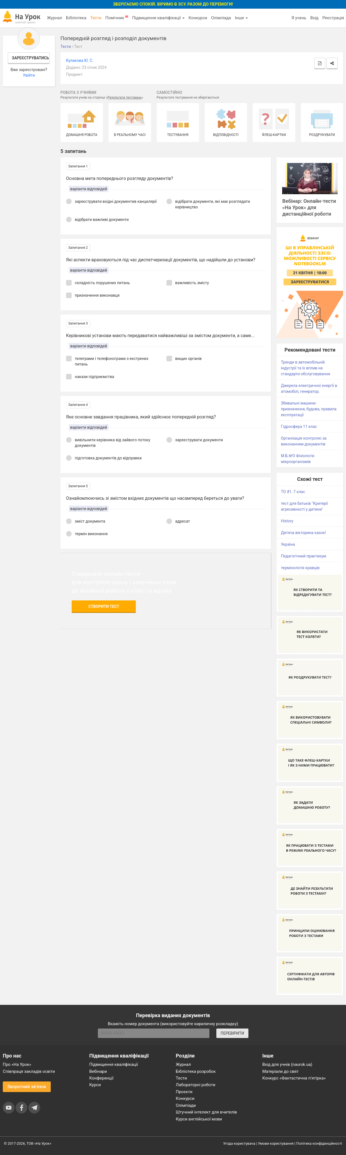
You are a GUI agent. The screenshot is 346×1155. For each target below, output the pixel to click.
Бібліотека (76, 17)
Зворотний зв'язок (26, 1086)
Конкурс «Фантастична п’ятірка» (294, 1078)
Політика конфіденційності (319, 1143)
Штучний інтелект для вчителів (206, 1112)
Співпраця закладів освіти (29, 1071)
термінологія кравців (300, 568)
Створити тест (103, 606)
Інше (241, 17)
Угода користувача (239, 1143)
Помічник (116, 17)
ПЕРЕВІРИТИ (232, 1033)
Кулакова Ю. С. (79, 60)
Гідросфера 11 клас (299, 426)
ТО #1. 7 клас (293, 491)
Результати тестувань (124, 97)
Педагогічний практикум (303, 556)
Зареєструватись (30, 58)
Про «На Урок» (17, 1064)
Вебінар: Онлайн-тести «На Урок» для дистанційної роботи (309, 207)
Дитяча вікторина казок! (303, 532)
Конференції (101, 1078)
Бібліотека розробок (196, 1071)
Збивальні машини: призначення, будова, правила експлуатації (309, 409)
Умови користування (276, 1143)
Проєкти (184, 1091)
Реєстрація (333, 17)
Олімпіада (221, 17)
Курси (95, 1084)
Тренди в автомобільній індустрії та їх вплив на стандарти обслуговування (305, 368)
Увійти (29, 75)
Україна (288, 544)
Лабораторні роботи (196, 1084)
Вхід (314, 17)
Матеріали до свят (280, 1071)
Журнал (54, 17)
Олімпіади (186, 1105)
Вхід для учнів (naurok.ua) (287, 1064)
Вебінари (98, 1071)
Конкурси (197, 17)
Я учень (298, 17)
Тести (95, 17)
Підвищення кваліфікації (158, 17)
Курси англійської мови (199, 1119)
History (287, 521)
